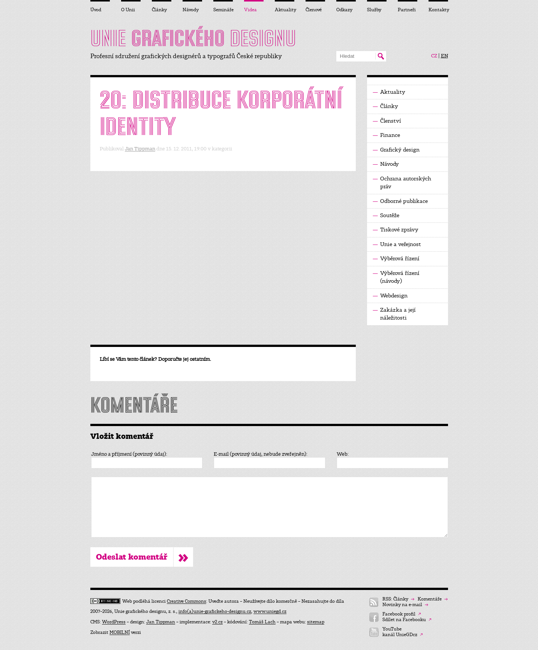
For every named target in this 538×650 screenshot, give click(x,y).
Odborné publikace (400, 201)
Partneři (407, 9)
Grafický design (396, 150)
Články (385, 106)
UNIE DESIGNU (193, 38)
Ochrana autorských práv (402, 182)
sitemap (315, 621)
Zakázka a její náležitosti (394, 313)
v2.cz (217, 621)
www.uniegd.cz (269, 611)
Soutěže (386, 215)
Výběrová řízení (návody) (396, 276)
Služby (374, 9)
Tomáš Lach (262, 621)
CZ (434, 56)
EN (444, 56)
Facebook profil (401, 614)
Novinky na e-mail (405, 604)
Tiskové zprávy (395, 230)
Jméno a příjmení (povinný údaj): (129, 454)
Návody (386, 164)
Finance (386, 135)
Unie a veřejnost (397, 244)
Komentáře (433, 599)
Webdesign (390, 296)
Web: (343, 454)
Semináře (223, 9)
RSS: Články (398, 599)
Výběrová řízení (396, 259)
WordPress (114, 621)
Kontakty (438, 9)
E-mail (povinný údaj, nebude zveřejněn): (260, 454)
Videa (250, 9)
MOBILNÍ (119, 632)
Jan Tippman (140, 149)
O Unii (128, 9)
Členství (387, 121)
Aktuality (389, 92)
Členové (314, 9)
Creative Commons (186, 601)
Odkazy (344, 9)
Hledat (380, 56)
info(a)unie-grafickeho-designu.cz (214, 611)
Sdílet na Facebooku (407, 619)
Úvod (95, 9)
